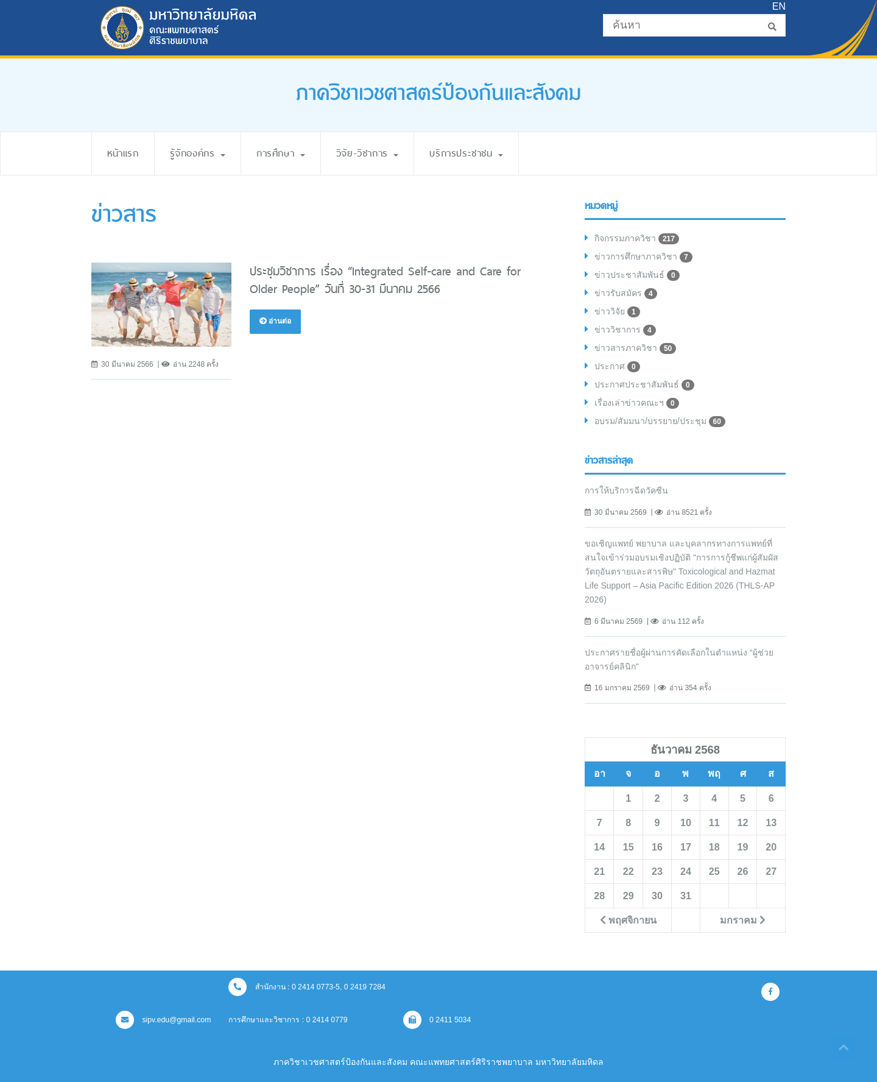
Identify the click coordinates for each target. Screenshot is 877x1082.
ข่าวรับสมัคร (625, 293)
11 (714, 822)
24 (685, 871)
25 (714, 871)
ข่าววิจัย (617, 311)
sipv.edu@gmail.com (163, 1020)
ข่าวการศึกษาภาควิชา (643, 257)
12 (743, 822)
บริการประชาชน (466, 153)
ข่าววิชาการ (625, 330)
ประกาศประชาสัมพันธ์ (644, 385)
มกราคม (743, 919)
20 (771, 846)
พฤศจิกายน (628, 919)
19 (743, 846)
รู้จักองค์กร (197, 153)
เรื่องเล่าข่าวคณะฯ (636, 403)
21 (599, 871)
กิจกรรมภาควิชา (636, 238)
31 (685, 895)
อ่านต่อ (275, 321)
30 (657, 895)
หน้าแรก (123, 153)
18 (714, 846)
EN (779, 6)
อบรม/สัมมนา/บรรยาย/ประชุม (659, 421)
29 (628, 895)
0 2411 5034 (437, 1020)
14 (599, 846)
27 (771, 871)
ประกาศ (617, 366)
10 (685, 822)
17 (685, 846)
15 (628, 846)
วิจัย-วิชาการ (367, 153)
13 (771, 822)
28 (599, 895)
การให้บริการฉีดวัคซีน (626, 490)
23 (657, 871)
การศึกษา (280, 153)
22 (628, 871)
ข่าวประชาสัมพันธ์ (637, 275)
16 (657, 846)
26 (743, 871)
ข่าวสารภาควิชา (635, 348)
